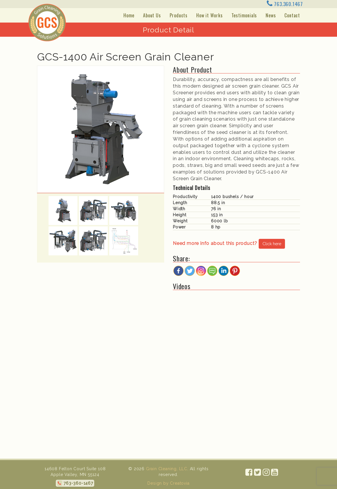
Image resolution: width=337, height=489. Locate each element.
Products (179, 15)
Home (128, 15)
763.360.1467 (285, 4)
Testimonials (244, 15)
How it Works (209, 15)
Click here (271, 243)
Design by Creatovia (168, 483)
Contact (292, 15)
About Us (152, 15)
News (271, 15)
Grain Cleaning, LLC (166, 468)
